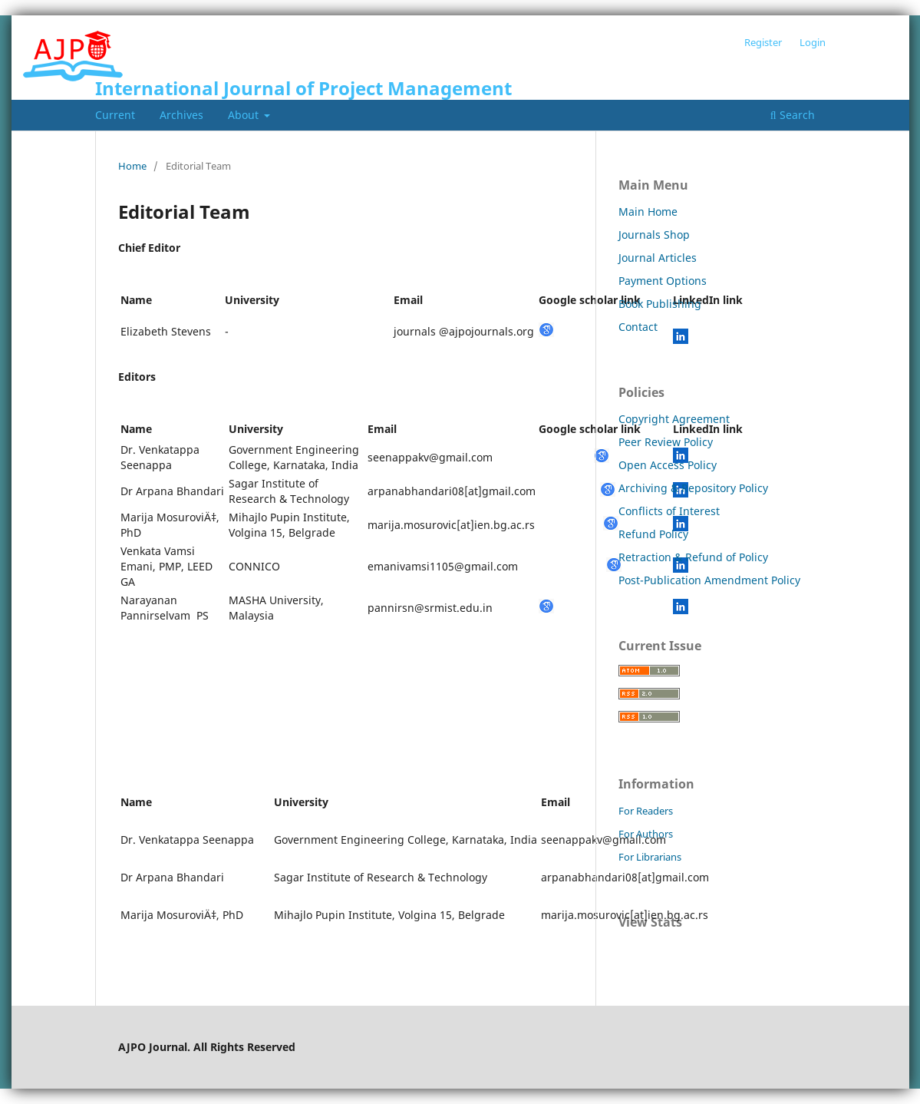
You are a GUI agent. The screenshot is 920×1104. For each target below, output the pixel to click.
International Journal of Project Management (303, 88)
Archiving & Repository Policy (693, 488)
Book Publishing (659, 303)
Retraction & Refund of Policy (693, 557)
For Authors (645, 834)
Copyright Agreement (674, 419)
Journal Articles (657, 257)
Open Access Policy (667, 465)
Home (132, 166)
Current (115, 114)
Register (763, 42)
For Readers (645, 811)
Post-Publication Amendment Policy (709, 580)
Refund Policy (653, 534)
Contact (638, 326)
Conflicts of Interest (669, 511)
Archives (181, 114)
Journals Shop (654, 234)
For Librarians (649, 857)
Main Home (648, 211)
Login (813, 42)
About (245, 114)
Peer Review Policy (665, 442)
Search (792, 114)
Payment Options (662, 280)
